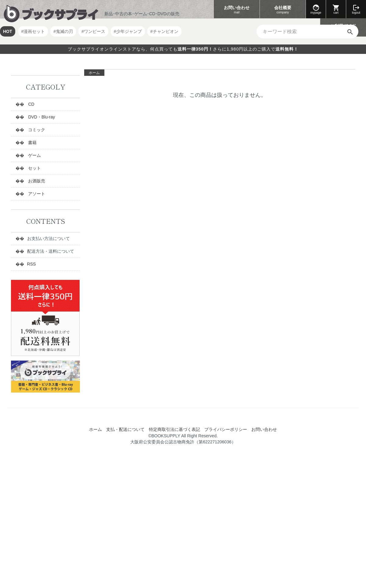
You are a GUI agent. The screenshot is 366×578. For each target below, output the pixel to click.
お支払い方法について (48, 238)
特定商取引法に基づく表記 (174, 429)
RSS (31, 264)
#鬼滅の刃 (63, 31)
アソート (36, 193)
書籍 (32, 142)
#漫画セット (33, 31)
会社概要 (283, 10)
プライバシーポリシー (225, 429)
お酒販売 (36, 180)
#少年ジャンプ (128, 31)
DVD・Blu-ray (41, 117)
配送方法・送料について (50, 251)
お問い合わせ (237, 10)
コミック (36, 129)
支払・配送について (125, 429)
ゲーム (34, 155)
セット (34, 168)
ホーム (94, 73)
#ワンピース (93, 31)
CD (30, 104)
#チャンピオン (164, 31)
